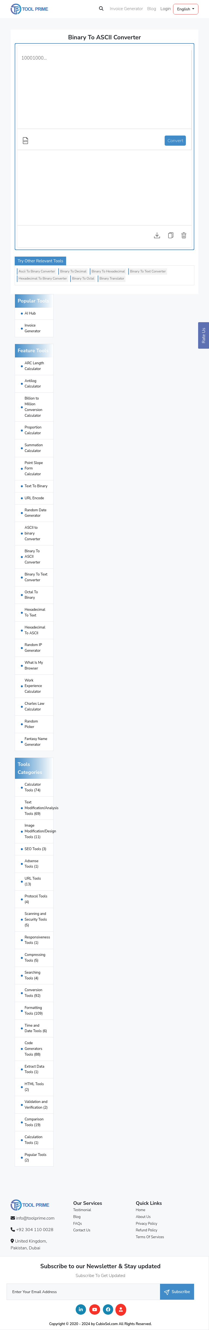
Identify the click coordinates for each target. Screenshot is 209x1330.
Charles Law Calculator (34, 706)
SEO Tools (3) (35, 849)
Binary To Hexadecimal (108, 271)
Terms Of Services (150, 1237)
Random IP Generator (33, 647)
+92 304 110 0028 (34, 1230)
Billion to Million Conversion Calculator (33, 407)
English (184, 9)
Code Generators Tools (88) (33, 1049)
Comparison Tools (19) (34, 1122)
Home (140, 1210)
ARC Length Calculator (34, 366)
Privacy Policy (146, 1223)
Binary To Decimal (73, 271)
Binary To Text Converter (148, 271)
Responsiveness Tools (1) (37, 940)
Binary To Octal (83, 278)
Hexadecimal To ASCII (34, 630)
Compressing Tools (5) (34, 957)
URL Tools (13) (32, 881)
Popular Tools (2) (35, 1157)
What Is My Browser (33, 665)
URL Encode (34, 498)
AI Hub (30, 313)
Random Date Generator (35, 513)
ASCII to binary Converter (32, 533)
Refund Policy (146, 1230)
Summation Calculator (33, 448)
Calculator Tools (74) (32, 787)
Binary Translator (112, 278)
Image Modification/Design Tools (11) (40, 831)
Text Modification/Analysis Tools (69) (41, 808)
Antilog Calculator (32, 383)
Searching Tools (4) (32, 975)
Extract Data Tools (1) (34, 1069)
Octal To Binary (31, 595)
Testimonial (82, 1210)
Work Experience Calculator (33, 686)
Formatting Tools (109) (33, 1010)
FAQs (77, 1223)
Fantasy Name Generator (35, 741)
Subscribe (177, 1292)
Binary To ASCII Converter (32, 557)
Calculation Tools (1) (33, 1140)
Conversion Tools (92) (33, 993)
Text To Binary (35, 486)
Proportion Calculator (32, 430)
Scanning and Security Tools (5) (35, 919)
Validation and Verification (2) (35, 1104)
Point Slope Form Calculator (33, 468)
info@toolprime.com (35, 1218)
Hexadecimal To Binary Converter (43, 278)
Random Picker (31, 724)
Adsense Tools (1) (31, 864)
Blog (151, 9)
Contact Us (81, 1230)
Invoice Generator (126, 9)
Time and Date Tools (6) (35, 1028)
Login (166, 9)
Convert (175, 140)
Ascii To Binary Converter (37, 271)
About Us (143, 1216)
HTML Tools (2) (34, 1087)
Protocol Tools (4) (35, 899)
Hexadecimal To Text (34, 612)
